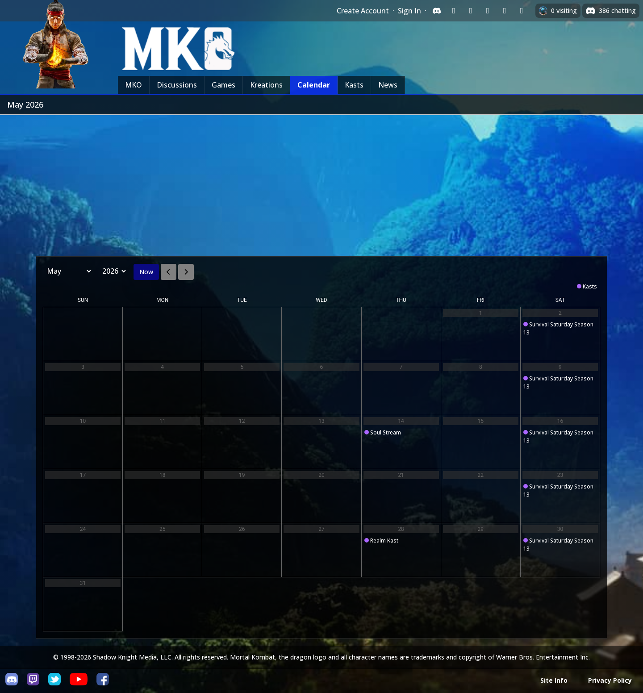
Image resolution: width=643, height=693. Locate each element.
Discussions (177, 85)
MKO (133, 85)
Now (146, 271)
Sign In (409, 11)
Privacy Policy (610, 680)
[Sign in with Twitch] (453, 10)
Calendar (313, 85)
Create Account (363, 11)
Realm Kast (384, 540)
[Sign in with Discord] (436, 10)
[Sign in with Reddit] (487, 10)
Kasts (354, 85)
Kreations (266, 85)
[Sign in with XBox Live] (521, 10)
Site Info (554, 680)
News (387, 85)
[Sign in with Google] (470, 10)
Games (223, 85)
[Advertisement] (321, 182)
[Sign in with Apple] (504, 10)
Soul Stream (385, 432)
